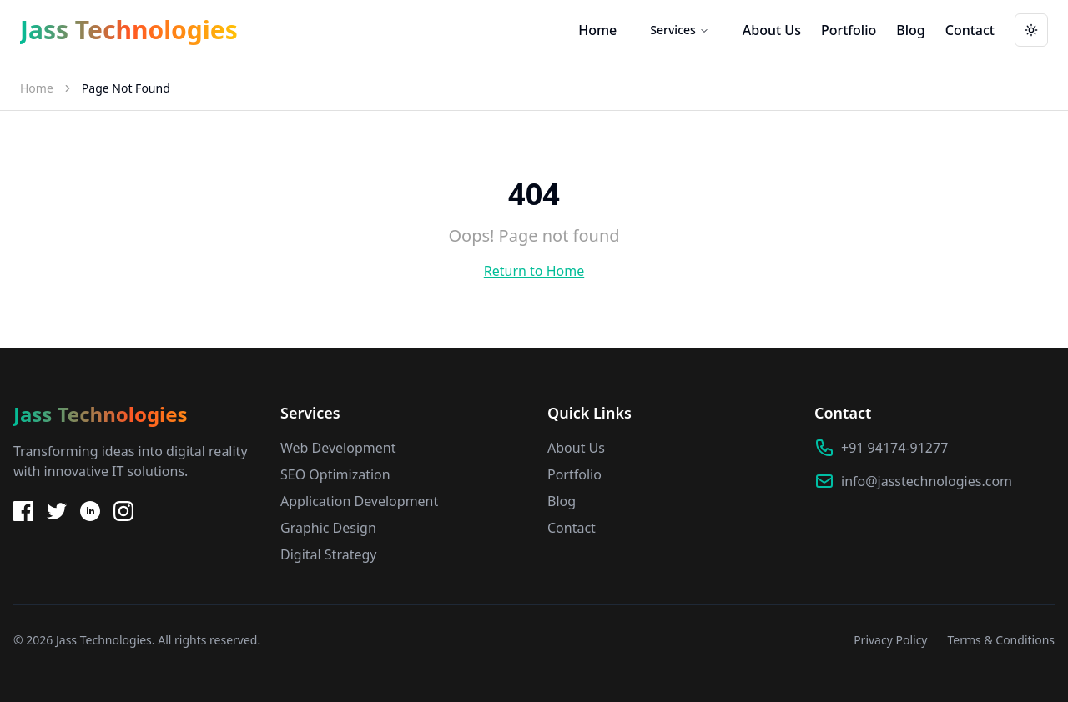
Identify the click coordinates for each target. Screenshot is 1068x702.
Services (679, 30)
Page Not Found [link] (126, 88)
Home (597, 30)
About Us (772, 30)
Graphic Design (328, 528)
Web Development (337, 448)
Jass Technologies (129, 30)
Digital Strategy (328, 554)
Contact (970, 30)
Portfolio (848, 30)
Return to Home (534, 271)
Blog (910, 30)
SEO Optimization (335, 474)
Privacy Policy (890, 640)
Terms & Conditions (1001, 640)
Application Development (359, 501)
